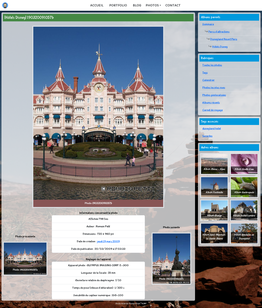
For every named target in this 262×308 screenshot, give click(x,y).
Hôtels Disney (220, 46)
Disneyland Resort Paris (223, 39)
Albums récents (211, 102)
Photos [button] (152, 5)
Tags (205, 72)
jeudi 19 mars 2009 (108, 241)
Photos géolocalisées (214, 95)
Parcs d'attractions (218, 31)
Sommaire (208, 24)
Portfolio (118, 5)
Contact (173, 5)
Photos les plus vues (213, 87)
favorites (207, 136)
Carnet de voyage (212, 110)
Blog (137, 5)
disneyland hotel (211, 128)
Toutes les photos (212, 65)
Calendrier (208, 80)
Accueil (96, 5)
